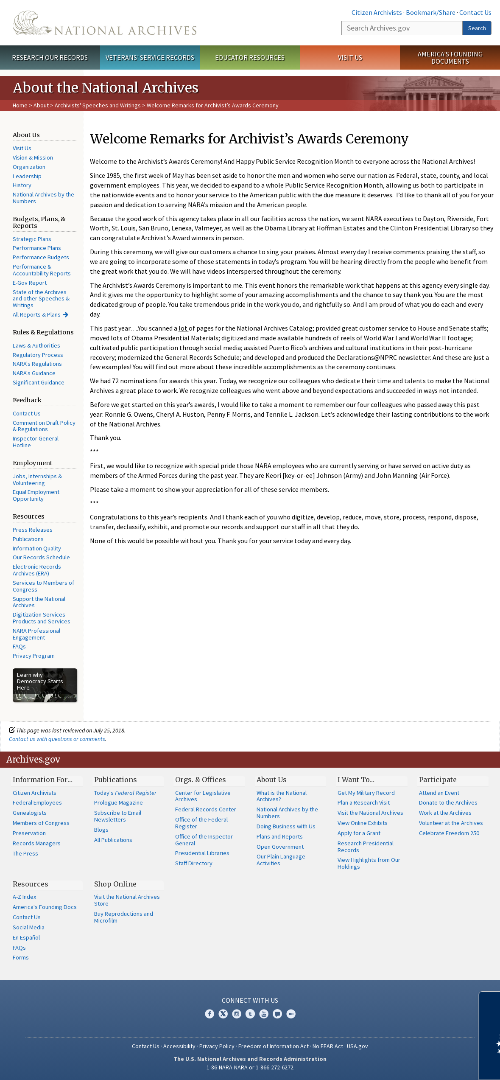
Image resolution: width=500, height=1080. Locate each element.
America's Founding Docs (45, 907)
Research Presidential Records (366, 846)
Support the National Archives (39, 602)
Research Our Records (50, 57)
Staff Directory (193, 863)
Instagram (237, 1014)
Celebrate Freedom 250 (449, 833)
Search (477, 28)
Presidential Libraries (202, 853)
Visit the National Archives (370, 812)
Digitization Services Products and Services (41, 618)
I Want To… (356, 779)
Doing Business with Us (286, 826)
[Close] (490, 1001)
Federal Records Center (205, 809)
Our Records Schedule (41, 557)
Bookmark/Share (430, 12)
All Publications (113, 840)
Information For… (43, 779)
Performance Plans (37, 248)
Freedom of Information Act (273, 1046)
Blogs (101, 829)
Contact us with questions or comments (57, 739)
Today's (125, 793)
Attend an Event (439, 793)
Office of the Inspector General (204, 840)
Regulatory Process (38, 355)
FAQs (19, 646)
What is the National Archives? (282, 796)
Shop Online (115, 884)
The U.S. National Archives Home (104, 23)
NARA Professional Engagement (36, 634)
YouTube (264, 1014)
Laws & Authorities (36, 345)
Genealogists (30, 812)
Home (20, 105)
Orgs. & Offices (200, 779)
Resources (30, 884)
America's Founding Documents (450, 57)
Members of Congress (41, 823)
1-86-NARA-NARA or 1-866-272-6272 (250, 1067)
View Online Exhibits (363, 823)
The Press (25, 853)
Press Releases (33, 529)
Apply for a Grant (359, 833)
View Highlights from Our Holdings (369, 863)
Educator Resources (250, 57)
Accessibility (179, 1046)
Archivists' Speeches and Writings (98, 105)
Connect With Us (250, 1000)
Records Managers (37, 843)
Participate (438, 779)
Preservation (29, 833)
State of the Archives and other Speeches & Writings (41, 298)
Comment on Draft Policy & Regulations (44, 426)
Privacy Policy (217, 1046)
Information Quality (37, 548)
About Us (272, 779)
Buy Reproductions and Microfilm (123, 917)
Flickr (291, 1014)
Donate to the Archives (448, 802)
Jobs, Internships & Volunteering (37, 479)
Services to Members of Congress (43, 586)
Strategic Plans (32, 239)
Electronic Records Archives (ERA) (37, 570)
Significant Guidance (38, 382)
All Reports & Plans (37, 314)
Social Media (29, 927)
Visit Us (350, 57)
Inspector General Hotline (36, 442)
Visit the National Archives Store (127, 900)
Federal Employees (37, 802)
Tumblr (250, 1014)
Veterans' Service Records (150, 57)
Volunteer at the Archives (451, 823)
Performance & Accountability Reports (42, 270)
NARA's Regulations (37, 363)
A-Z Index (24, 896)
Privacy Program (34, 655)
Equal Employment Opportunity (36, 495)
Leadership (27, 176)
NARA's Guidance (34, 373)
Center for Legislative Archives (203, 796)
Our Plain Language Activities (281, 860)
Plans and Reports (280, 836)
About (41, 105)
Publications (28, 539)
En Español (26, 937)
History (22, 185)
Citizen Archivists (377, 12)
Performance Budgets (41, 257)
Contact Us (475, 12)
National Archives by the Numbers (43, 198)
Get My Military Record (366, 793)
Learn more (424, 1065)
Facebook (209, 1014)
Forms (21, 957)
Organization (29, 167)
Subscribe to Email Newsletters (117, 816)
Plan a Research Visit (364, 802)
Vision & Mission (33, 157)
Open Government (280, 846)
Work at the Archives (445, 812)
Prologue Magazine (118, 802)
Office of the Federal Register (201, 823)
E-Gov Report (30, 282)
